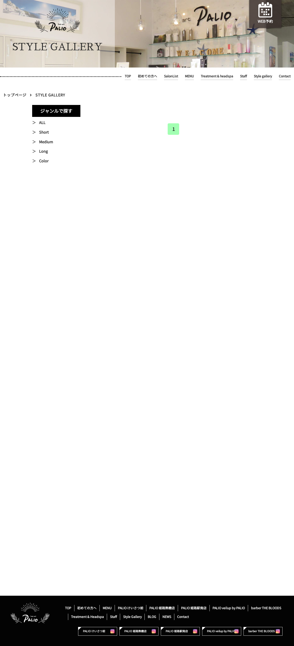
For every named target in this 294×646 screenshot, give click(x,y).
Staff (243, 76)
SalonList (171, 76)
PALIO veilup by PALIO (228, 608)
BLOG (152, 617)
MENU (189, 76)
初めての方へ (147, 76)
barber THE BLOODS (266, 608)
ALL (42, 122)
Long (43, 151)
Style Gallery (132, 617)
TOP (128, 76)
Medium (46, 141)
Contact (285, 76)
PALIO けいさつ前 (130, 608)
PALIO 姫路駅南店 (193, 608)
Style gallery (263, 76)
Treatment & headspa (217, 76)
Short (44, 132)
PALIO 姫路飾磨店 (162, 608)
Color (43, 161)
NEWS (166, 617)
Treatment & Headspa (87, 617)
